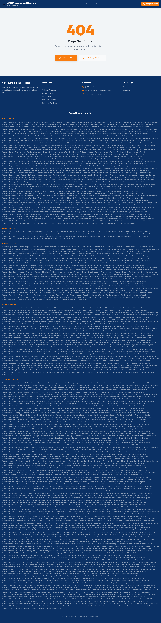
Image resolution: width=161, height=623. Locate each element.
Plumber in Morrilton (60, 351)
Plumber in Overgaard (39, 276)
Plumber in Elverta (39, 442)
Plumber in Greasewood (10, 265)
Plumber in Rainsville (9, 200)
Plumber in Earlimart (71, 438)
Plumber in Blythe (73, 401)
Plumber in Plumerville (100, 358)
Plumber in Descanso (124, 433)
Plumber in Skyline (100, 207)
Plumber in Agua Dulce (55, 383)
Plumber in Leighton (117, 175)
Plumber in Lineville (83, 177)
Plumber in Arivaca (99, 247)
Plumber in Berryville (55, 312)
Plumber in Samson (104, 202)
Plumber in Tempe (50, 293)
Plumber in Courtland (74, 143)
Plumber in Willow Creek (140, 601)
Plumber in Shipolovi (21, 288)
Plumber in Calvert (95, 133)
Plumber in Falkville (94, 152)
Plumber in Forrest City (125, 326)
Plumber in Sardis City (135, 202)
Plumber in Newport (57, 354)
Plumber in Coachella (138, 422)
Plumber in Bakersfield (9, 394)
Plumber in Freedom (9, 452)
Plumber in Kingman (8, 270)
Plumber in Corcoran (71, 426)
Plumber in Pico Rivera (100, 532)
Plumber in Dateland (92, 256)
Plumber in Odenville (56, 191)
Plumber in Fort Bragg (25, 449)
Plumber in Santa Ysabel (116, 564)
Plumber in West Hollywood (90, 599)
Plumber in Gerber (63, 454)
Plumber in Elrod (77, 150)
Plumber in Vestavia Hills (115, 219)
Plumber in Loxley (21, 179)
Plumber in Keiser (104, 340)
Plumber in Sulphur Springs (11, 368)
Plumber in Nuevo (91, 518)
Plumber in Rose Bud (9, 363)
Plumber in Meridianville (123, 182)
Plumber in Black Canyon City (40, 249)
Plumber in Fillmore (37, 447)
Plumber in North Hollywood (27, 518)
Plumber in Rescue (92, 546)
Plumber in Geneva (135, 156)
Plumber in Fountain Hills (115, 260)
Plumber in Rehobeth (81, 200)
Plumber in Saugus (23, 567)
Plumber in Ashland (152, 124)
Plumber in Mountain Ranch (82, 511)
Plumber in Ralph (23, 200)
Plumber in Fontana (82, 447)
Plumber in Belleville (9, 312)
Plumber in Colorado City (85, 253)
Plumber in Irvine (143, 470)
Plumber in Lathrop (85, 486)
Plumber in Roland (144, 361)
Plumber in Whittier (79, 601)
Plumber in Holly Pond (56, 168)
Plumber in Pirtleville (124, 279)
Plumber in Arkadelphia (80, 308)
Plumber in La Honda (145, 479)
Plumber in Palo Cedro (60, 528)
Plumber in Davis (7, 433)
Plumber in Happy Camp (111, 461)
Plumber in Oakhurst (135, 518)
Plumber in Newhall (8, 516)
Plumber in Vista (137, 594)
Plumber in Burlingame (9, 408)
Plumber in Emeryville (54, 442)
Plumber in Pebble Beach (140, 530)
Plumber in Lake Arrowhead (25, 482)
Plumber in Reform (65, 200)
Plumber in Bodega (87, 401)
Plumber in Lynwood (125, 495)
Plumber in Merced (139, 502)
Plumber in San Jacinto (59, 557)
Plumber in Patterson (73, 530)
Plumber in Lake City (9, 342)
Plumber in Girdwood (57, 234)
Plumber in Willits (124, 601)
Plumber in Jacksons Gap (25, 173)
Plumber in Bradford (8, 315)
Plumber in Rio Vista (55, 548)
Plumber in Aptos (133, 387)
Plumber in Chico (22, 419)
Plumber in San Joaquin (77, 557)
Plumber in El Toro (25, 442)
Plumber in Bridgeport (24, 131)
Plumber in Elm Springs (84, 324)
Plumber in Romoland (67, 551)
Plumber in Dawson (118, 145)
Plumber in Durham (39, 438)
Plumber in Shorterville (23, 207)
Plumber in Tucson (98, 295)
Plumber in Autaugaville (80, 127)
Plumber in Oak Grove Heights (126, 354)
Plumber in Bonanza (122, 312)
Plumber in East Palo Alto (109, 438)
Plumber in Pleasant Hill (79, 537)
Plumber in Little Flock (9, 345)
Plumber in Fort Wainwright (39, 234)
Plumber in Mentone (124, 502)
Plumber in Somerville (9, 209)
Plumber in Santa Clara (93, 562)
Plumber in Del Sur (96, 433)
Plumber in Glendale (53, 263)
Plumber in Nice (76, 516)
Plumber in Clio (7, 140)
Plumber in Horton (8, 170)
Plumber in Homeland (24, 468)
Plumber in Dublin (151, 436)
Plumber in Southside (25, 209)
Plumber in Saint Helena (90, 553)
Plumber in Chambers (59, 251)
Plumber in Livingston (130, 177)
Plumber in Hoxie (68, 338)
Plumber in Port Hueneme (44, 539)
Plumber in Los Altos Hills (93, 493)
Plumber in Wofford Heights (132, 603)
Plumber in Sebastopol (105, 567)
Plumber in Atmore (37, 127)
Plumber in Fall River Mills (126, 445)
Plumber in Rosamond (83, 551)
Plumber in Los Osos (43, 495)
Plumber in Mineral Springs (11, 351)
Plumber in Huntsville (54, 170)
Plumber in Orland (124, 523)
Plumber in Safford (104, 283)
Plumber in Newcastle (142, 514)
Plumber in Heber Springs (128, 333)
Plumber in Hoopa (39, 468)
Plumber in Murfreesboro (10, 354)
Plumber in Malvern (130, 179)
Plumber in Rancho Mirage (133, 541)
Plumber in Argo (124, 124)
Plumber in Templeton (123, 583)
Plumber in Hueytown (23, 170)
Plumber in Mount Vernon (143, 186)
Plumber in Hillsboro (8, 168)
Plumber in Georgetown (10, 159)
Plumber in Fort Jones (57, 449)
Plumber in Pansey (59, 193)
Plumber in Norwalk (61, 518)
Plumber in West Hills (72, 599)
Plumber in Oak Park (23, 521)
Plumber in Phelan (85, 532)
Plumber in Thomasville (68, 214)
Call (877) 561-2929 (92, 58)
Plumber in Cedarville (73, 317)
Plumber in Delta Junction (127, 231)
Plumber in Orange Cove (44, 523)
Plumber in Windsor (70, 603)
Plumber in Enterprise (119, 150)
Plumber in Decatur (149, 145)
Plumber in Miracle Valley (23, 274)
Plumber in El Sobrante (9, 442)
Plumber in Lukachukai (9, 272)
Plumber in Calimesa (137, 408)
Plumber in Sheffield (115, 205)
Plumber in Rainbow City (135, 198)
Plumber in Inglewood (85, 470)
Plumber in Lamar (58, 342)
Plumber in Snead (148, 207)
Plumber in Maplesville (146, 179)
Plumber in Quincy (57, 541)
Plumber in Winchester (54, 603)
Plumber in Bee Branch (124, 310)
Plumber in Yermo (111, 606)
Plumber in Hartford (110, 163)
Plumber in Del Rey (62, 433)
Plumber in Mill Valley (74, 505)
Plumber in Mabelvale (99, 345)
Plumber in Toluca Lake (10, 587)
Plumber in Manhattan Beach (60, 498)
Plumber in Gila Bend (23, 263)
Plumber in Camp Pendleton (121, 410)
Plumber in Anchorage (23, 231)
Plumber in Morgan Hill (9, 511)
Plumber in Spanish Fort (43, 209)
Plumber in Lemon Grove (39, 488)
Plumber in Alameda (103, 383)
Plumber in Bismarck (90, 312)
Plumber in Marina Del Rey (125, 498)
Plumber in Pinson (104, 196)
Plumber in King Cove (9, 236)
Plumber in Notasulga (25, 191)
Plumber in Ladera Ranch (109, 477)
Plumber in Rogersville (27, 202)
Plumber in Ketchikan (147, 234)
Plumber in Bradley (23, 315)
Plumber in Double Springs (70, 147)
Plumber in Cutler (70, 431)
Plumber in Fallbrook (109, 445)
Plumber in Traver (121, 587)
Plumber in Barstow (76, 394)
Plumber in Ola (143, 354)
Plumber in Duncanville (103, 147)
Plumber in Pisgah (118, 196)
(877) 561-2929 (150, 4)
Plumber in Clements (92, 422)
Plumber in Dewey (142, 256)
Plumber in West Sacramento (11, 601)
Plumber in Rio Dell (25, 548)
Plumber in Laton (99, 486)
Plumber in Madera (140, 495)
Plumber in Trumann (125, 368)
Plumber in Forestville (9, 449)
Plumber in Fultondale (25, 156)
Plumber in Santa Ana (59, 562)
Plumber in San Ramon (42, 562)
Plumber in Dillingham (145, 231)
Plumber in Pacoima (92, 525)
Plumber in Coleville (54, 424)
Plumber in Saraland (120, 202)
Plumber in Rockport (99, 361)
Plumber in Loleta (84, 491)
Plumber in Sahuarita (119, 283)
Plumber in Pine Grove (147, 532)
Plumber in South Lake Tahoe (109, 573)
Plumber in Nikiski (38, 236)
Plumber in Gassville (37, 328)
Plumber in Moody (149, 184)
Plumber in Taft (147, 580)
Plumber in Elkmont (49, 150)
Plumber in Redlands (125, 544)
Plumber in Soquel (37, 573)
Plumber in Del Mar (48, 433)
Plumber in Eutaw (7, 152)
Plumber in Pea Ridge (9, 358)
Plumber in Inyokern (117, 470)
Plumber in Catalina (26, 251)
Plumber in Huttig (112, 338)
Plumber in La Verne (113, 486)
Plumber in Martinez (8, 500)
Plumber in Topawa (25, 295)
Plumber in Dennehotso (109, 256)
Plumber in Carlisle (23, 317)
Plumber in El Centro (23, 440)
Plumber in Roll (39, 283)
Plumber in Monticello (44, 351)
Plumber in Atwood (37, 392)
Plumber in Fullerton (84, 452)
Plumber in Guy (123, 331)
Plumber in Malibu (22, 498)
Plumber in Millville (89, 505)
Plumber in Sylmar (134, 580)
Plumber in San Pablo (149, 560)
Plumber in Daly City (113, 431)
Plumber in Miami (7, 274)
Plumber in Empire (90, 150)
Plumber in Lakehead (80, 482)
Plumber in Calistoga (9, 410)
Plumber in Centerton (89, 317)
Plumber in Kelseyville (27, 475)
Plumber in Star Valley (60, 290)
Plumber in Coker (80, 140)
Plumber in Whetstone (38, 297)
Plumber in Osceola (23, 356)
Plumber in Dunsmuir (24, 438)
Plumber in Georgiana (27, 159)
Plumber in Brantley (136, 129)
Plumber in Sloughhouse (42, 571)
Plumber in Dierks (99, 322)
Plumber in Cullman (24, 145)
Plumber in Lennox (71, 488)
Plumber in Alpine (38, 124)
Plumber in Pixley (114, 534)
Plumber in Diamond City (70, 322)
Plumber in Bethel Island (27, 399)
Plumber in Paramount (9, 530)
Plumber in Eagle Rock (55, 438)
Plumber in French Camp (40, 452)
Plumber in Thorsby (84, 214)
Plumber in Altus (52, 308)
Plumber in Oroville (151, 523)
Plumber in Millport (41, 184)
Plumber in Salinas (119, 553)
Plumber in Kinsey (131, 173)
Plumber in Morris (8, 186)
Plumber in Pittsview (132, 196)
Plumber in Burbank (140, 406)
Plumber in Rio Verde (9, 283)
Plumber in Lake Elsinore (45, 482)
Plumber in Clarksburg (25, 422)
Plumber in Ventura (60, 594)
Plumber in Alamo (118, 383)
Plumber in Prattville (59, 198)
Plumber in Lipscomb (99, 177)
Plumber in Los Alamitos (42, 493)
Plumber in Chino (35, 419)
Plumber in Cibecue (8, 253)
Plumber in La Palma (23, 486)
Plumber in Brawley (128, 403)
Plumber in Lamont (124, 484)
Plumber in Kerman (91, 475)
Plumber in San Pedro (9, 562)
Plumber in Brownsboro (119, 131)
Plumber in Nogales (137, 274)
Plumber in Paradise (144, 528)
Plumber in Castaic (109, 415)
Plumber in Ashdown (97, 308)
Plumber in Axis (95, 127)
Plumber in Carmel (120, 413)
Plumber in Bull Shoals (83, 315)
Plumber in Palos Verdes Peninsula (105, 528)
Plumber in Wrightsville (133, 372)
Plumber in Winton (115, 603)
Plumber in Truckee (135, 587)
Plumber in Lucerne (90, 495)
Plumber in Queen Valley (92, 281)
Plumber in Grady (137, 159)
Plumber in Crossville (9, 145)
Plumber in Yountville (144, 606)
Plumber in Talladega (124, 212)
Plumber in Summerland (122, 578)
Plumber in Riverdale (100, 548)
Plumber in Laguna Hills (28, 479)
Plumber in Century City (98, 417)
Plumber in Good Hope (91, 159)
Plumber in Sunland (8, 580)
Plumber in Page (54, 276)
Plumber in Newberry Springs (104, 514)
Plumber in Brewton (8, 131)
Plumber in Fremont (24, 452)
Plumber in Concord (144, 140)
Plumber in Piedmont (26, 196)
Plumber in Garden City (102, 156)
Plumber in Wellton (8, 297)
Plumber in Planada (8, 537)
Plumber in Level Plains (10, 177)
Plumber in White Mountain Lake (59, 297)
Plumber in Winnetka (86, 603)
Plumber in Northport (9, 191)
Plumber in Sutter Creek (119, 580)
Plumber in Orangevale (62, 523)
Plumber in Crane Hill (121, 143)
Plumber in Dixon (79, 436)
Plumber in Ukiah (136, 590)
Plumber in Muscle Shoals (56, 189)
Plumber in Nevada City (70, 514)
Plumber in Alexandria (151, 122)
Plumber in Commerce (141, 424)
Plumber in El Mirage (114, 258)
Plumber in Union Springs (143, 216)
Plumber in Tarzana (57, 583)
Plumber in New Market (110, 189)
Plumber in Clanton (108, 138)
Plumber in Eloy (128, 258)
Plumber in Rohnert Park (10, 551)
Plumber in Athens (22, 127)
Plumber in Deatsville (134, 145)
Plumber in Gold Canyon (83, 263)
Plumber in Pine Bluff (55, 358)
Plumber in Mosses (21, 186)
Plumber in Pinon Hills (39, 534)
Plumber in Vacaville (58, 592)
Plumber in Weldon (38, 599)
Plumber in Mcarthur (85, 500)
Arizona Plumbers (48, 96)
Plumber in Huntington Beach (87, 468)
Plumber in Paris (112, 356)
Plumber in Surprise (8, 293)
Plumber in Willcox (111, 297)
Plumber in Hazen (112, 333)
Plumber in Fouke (8, 328)
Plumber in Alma (23, 308)
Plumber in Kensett (118, 340)
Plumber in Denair (110, 433)
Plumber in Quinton (104, 198)
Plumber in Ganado (8, 263)
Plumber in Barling (38, 310)
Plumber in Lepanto (118, 342)
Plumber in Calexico (102, 408)
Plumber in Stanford (84, 576)
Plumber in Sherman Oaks (75, 569)
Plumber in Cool (38, 426)
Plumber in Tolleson (98, 293)
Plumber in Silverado (9, 571)
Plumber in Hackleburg (9, 163)
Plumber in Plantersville (149, 196)
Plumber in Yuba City (22, 608)
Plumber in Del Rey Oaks (79, 433)
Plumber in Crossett (109, 319)
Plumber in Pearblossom (122, 530)
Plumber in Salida (105, 553)
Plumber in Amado (50, 247)
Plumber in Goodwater (108, 159)
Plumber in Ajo (37, 247)
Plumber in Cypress (98, 431)
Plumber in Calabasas (86, 408)
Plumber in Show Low (51, 288)
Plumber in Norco (104, 516)
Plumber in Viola (86, 370)
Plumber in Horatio (147, 335)
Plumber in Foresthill (133, 447)
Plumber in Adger (70, 122)
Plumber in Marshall (138, 347)
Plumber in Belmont (42, 396)
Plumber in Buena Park (124, 406)
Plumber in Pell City (101, 193)
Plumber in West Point (147, 599)
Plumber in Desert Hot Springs (144, 433)
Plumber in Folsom (68, 447)
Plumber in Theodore (51, 214)
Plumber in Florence (8, 154)
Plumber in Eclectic (8, 150)
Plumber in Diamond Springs (29, 436)
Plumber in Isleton (23, 472)
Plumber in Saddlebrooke (87, 283)
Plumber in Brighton (55, 131)
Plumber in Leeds (86, 175)
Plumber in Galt (111, 452)
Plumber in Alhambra (146, 383)
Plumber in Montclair (143, 507)
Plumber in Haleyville (26, 163)
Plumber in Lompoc (129, 491)
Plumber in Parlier (24, 530)
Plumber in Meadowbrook (104, 182)
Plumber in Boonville (23, 403)
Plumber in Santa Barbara (76, 562)
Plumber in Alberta (100, 122)
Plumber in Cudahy (23, 431)
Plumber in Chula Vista (98, 419)
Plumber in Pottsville (134, 358)
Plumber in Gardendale (119, 156)
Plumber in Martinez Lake (90, 272)
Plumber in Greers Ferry (93, 331)
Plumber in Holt (87, 168)
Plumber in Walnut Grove (24, 221)
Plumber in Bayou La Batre (10, 129)
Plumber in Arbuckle (147, 387)
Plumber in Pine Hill (73, 196)
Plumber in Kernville (106, 475)
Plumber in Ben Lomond (112, 396)
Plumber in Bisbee (22, 249)
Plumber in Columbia (112, 140)
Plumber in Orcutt (77, 523)
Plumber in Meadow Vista (28, 502)
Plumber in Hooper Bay (88, 234)
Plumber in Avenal (95, 392)
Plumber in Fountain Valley (106, 449)
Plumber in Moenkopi (41, 274)
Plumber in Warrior (41, 221)
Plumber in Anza (85, 387)
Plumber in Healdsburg (56, 463)
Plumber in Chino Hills (50, 419)
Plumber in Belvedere (58, 396)
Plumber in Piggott (40, 358)
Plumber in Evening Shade (10, 326)
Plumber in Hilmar (96, 465)
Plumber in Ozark (45, 193)
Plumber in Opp (116, 191)
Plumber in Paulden (130, 276)
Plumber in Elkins (69, 324)
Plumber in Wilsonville (40, 223)
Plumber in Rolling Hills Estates (47, 551)
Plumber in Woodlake (27, 606)
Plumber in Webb (69, 221)
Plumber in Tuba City (83, 295)
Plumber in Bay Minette (141, 127)
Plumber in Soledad (94, 571)
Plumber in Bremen (151, 129)
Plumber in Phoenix (69, 279)
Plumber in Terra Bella (140, 583)
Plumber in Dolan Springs (23, 258)
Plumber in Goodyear (138, 263)
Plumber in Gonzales (39, 456)
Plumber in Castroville (142, 415)
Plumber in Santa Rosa (81, 564)
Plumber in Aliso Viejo (9, 385)
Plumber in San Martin (99, 560)
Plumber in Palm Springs (27, 528)
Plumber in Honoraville (119, 168)
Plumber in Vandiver (69, 219)
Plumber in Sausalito (38, 567)
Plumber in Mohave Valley (58, 274)
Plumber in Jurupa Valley (10, 475)
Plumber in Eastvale (126, 438)
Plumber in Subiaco (152, 365)
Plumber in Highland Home (142, 166)
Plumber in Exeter (34, 445)
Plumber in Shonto (36, 288)
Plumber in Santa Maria (29, 564)
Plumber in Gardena (141, 452)
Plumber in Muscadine (37, 189)
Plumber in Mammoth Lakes (39, 498)
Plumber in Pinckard (58, 196)
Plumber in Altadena (38, 385)
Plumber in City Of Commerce (136, 419)
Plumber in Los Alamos (59, 493)
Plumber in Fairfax (48, 445)
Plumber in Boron (37, 403)
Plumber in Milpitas (104, 505)
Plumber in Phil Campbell (135, 193)
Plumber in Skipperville (69, 207)
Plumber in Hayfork (25, 463)
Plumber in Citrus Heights (115, 419)
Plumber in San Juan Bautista (112, 557)
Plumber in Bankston (125, 127)
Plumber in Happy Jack (78, 265)
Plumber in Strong (123, 365)
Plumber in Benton (23, 312)
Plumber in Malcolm (115, 179)
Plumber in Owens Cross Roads (12, 193)
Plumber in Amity (64, 308)
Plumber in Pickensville (10, 196)
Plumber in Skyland (85, 207)
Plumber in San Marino (82, 560)
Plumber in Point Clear (29, 198)
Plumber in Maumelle (23, 349)
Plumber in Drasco (126, 322)
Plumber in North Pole (53, 236)
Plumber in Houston (104, 234)
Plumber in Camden (109, 133)
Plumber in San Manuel (73, 286)
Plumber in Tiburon (118, 585)
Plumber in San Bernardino (29, 555)
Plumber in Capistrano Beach (50, 413)
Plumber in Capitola (68, 413)
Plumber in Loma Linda (99, 491)
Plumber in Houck (23, 267)
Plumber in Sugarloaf (74, 578)
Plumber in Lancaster (140, 484)
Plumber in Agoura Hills (38, 383)
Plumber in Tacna (22, 293)
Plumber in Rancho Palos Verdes (13, 544)
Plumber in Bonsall (8, 403)
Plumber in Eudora (115, 324)
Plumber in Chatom (138, 136)
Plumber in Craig (111, 231)
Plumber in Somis (140, 571)
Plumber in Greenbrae (23, 459)
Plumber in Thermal (8, 585)
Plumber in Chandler (75, 251)
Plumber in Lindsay (129, 488)
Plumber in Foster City (88, 449)
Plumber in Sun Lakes (127, 290)
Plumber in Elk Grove (105, 440)
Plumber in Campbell (89, 410)
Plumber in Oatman (152, 274)
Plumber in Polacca (139, 279)
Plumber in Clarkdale (24, 253)
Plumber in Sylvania (89, 212)
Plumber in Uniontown (9, 219)
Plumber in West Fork (37, 372)
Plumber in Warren (8, 372)
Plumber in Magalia (8, 498)
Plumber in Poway (134, 539)
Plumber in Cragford (105, 143)
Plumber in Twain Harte (82, 590)
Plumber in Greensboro (55, 161)
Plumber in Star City (92, 365)
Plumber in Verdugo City (76, 594)
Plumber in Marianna (74, 347)
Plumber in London (41, 345)
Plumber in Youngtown (67, 299)
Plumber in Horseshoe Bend (11, 338)
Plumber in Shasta (23, 569)
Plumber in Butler (33, 133)
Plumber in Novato (76, 518)
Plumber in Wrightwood (96, 606)
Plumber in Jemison (74, 173)
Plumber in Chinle (128, 251)
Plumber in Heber (109, 265)
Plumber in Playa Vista (42, 537)
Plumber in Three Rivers (102, 585)
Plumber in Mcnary (121, 272)
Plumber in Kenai (132, 234)
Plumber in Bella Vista (141, 310)
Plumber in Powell (44, 198)
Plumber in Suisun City (90, 578)
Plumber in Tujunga (150, 587)
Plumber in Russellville (44, 202)
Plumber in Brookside (85, 131)
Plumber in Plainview (84, 358)
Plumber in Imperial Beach (37, 470)
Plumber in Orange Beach (131, 191)
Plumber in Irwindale (8, 472)
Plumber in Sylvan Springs (106, 212)
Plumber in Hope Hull (150, 168)
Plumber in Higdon (124, 166)
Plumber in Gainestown (71, 156)
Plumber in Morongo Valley (28, 511)
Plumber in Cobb (40, 424)
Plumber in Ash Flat (111, 308)
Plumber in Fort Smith (142, 326)
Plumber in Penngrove (9, 532)
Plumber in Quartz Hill (42, 541)
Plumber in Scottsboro (26, 205)
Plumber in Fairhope (79, 152)
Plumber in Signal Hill (148, 569)
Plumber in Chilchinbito (112, 251)
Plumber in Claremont (9, 422)
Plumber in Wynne (148, 372)
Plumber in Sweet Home (44, 368)
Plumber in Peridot (55, 279)
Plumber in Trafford (8, 216)
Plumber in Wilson (102, 372)
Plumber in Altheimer (38, 308)
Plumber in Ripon (69, 548)
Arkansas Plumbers (49, 100)
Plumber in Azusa (138, 392)
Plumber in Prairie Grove (10, 361)
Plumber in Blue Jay (43, 401)
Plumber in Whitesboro (9, 223)
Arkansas (124, 4)
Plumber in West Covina (55, 599)
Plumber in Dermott (39, 322)
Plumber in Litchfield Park (126, 270)
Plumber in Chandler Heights (93, 251)
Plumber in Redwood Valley (45, 546)
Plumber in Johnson (39, 340)
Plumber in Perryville (25, 358)
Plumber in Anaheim (133, 385)
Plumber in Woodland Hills (61, 606)
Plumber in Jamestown (68, 472)
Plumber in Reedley (62, 546)
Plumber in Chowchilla (67, 419)
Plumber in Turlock (53, 590)
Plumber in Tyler (128, 216)
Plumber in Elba (21, 150)
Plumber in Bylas (104, 249)
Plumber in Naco (107, 274)
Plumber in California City (119, 408)
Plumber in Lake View (44, 175)
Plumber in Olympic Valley (132, 521)
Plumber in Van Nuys (31, 594)
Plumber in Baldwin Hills (27, 394)
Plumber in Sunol (38, 580)
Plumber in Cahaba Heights (64, 133)
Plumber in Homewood (102, 168)
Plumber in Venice (46, 594)
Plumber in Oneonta (87, 191)
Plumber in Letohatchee (147, 175)
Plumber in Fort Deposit (70, 154)
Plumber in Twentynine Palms (102, 590)
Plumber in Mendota (77, 502)
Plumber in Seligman (140, 286)
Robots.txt (126, 90)
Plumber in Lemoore (56, 488)
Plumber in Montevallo (115, 184)
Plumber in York (129, 223)
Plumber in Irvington (131, 170)
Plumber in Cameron (119, 249)
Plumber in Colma (83, 424)
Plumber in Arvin (124, 390)
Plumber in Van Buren (58, 370)
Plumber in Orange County (25, 523)
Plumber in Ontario (149, 521)
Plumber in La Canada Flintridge (62, 477)
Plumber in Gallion (87, 156)
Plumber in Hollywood (72, 168)
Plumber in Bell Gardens (26, 396)
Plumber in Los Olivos (26, 495)
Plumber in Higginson (55, 335)
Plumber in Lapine (73, 175)
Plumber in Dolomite (25, 147)
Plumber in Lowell (70, 345)
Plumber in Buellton (108, 406)
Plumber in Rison (84, 361)
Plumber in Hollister (125, 465)
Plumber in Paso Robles (56, 530)
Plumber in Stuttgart (137, 365)
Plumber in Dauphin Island (101, 145)
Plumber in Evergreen (34, 152)
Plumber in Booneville (150, 312)
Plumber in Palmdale (136, 525)
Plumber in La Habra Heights (127, 479)
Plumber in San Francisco (10, 557)
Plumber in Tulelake (22, 590)
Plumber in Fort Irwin (41, 449)
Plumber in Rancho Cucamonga (111, 541)
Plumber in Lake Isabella (115, 482)
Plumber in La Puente (39, 486)
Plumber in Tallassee (140, 212)
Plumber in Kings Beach (10, 477)
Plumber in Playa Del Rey (25, 537)
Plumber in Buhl (20, 133)
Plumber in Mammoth (26, 272)
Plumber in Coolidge (118, 253)
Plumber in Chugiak (82, 231)
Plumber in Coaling (52, 140)
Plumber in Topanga (26, 587)
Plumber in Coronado (135, 426)
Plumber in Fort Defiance (41, 260)
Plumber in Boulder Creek (74, 403)
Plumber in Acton (7, 383)
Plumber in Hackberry (62, 265)
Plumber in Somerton (118, 288)
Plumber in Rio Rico (139, 281)
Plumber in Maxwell (53, 500)
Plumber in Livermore (24, 491)
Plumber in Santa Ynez (98, 564)
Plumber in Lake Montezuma (62, 270)
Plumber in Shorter (8, 207)
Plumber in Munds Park (92, 274)
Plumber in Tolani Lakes (82, 293)
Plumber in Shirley (145, 363)
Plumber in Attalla (50, 127)
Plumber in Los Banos (128, 493)
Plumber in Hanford (94, 461)
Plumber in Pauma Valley (104, 530)
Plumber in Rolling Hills (27, 551)
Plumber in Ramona (72, 541)
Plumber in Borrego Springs (54, 403)
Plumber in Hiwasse (85, 335)
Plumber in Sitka (126, 236)
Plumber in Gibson (66, 328)
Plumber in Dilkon (8, 258)
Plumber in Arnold (63, 390)
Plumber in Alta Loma (54, 385)
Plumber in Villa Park (109, 594)
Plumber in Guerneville (23, 461)
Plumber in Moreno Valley (144, 509)
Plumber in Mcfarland (135, 500)
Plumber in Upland (26, 592)
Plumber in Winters (101, 603)
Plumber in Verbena (84, 219)
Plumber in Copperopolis (53, 426)
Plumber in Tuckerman (141, 368)
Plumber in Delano (21, 433)
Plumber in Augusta (139, 308)
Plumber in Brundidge (136, 131)
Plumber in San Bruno (47, 555)
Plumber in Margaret (23, 182)
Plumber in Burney (25, 408)
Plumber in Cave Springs (55, 317)
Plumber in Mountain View (116, 351)
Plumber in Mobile (82, 184)
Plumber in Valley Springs (122, 592)
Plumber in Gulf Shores (116, 161)
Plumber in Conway (65, 319)
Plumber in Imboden (126, 338)
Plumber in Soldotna (141, 236)
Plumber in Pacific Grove (54, 525)
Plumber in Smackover (29, 365)
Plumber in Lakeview (44, 342)
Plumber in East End (39, 324)
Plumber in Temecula (89, 583)
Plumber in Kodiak (24, 236)
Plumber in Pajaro (107, 525)
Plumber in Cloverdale (21, 140)
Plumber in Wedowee (83, 221)
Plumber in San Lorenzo (28, 560)
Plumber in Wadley (8, 221)
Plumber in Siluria (39, 207)
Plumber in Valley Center (104, 592)
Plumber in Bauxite (67, 310)
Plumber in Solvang (109, 571)
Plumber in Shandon (8, 569)
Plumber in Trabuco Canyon (74, 587)
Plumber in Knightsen (43, 477)
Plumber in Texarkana (76, 368)
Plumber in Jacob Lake (89, 267)
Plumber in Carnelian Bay (45, 415)
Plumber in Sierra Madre (131, 569)
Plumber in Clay (122, 138)
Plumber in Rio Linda (40, 548)
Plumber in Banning (61, 394)
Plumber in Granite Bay (122, 456)
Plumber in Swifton (60, 368)
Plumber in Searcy (80, 363)
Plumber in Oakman (40, 191)
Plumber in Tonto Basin (9, 295)
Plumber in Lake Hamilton (26, 342)
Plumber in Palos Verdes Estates (81, 528)
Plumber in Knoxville (147, 340)
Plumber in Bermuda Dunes (146, 396)
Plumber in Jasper (60, 173)
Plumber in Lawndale (129, 486)
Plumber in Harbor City (128, 461)
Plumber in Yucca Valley (54, 608)
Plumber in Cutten (84, 431)
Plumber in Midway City (43, 505)
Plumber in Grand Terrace (104, 456)
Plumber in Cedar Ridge (80, 417)
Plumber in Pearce (27, 279)
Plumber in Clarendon (143, 317)
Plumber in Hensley (8, 335)
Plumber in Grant (23, 161)
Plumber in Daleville (55, 145)
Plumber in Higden (39, 335)
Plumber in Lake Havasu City (41, 270)
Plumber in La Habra (109, 479)
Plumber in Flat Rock (124, 152)
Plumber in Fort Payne (105, 154)
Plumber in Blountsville (108, 129)
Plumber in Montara (127, 507)
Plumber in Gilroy (94, 454)
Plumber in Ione (130, 470)
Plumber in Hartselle (125, 163)
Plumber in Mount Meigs (108, 186)
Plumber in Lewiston (86, 488)
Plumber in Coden (67, 140)
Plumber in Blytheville (106, 312)
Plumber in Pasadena (39, 530)
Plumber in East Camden (23, 324)
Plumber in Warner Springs (76, 596)
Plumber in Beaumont (122, 394)
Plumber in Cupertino (55, 431)
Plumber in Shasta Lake (39, 569)
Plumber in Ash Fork (131, 247)
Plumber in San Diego (98, 555)
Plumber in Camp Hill (125, 133)
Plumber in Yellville (8, 374)
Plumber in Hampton (9, 333)
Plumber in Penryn (42, 532)
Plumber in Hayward (40, 463)
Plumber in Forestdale (37, 154)
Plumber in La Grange (142, 477)
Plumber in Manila (43, 347)
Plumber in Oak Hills (120, 518)
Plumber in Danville (70, 145)
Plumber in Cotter (94, 319)
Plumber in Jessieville (23, 340)
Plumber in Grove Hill (88, 161)
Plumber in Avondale (147, 247)
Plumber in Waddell (139, 295)
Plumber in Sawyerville (9, 205)
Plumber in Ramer (37, 200)
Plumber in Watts (139, 596)
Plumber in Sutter (103, 580)
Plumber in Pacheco (23, 525)
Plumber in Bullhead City (89, 249)
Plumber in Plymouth (113, 537)
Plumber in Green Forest (42, 331)
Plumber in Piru (68, 534)
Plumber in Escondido (128, 442)
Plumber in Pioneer (54, 534)
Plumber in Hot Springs (30, 338)
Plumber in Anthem (64, 247)
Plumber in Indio (70, 470)
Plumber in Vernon (99, 219)
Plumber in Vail (126, 295)
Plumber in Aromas (77, 390)
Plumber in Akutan (8, 231)
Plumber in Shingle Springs (95, 569)
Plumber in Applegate (100, 387)
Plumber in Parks (100, 276)
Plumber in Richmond (152, 546)
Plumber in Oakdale (105, 518)
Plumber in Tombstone (114, 293)
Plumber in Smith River (60, 571)
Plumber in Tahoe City (9, 583)
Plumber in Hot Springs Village (50, 338)
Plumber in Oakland (150, 518)
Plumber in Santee (132, 564)
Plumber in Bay (81, 310)
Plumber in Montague (112, 507)
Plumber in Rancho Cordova (89, 541)
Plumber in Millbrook (26, 184)
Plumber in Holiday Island (102, 335)
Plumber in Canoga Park (141, 410)
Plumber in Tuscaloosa (80, 216)
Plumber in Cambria (39, 410)
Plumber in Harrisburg (38, 333)
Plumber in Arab (96, 124)
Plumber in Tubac (68, 295)
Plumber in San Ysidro (148, 564)
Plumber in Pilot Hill (132, 532)
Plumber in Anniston (82, 124)
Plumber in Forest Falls (117, 447)
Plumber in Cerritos (127, 417)
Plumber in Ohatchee (72, 191)
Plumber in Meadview (136, 272)
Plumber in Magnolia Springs (97, 179)
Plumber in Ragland (118, 198)
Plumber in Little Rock (26, 345)
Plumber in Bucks (7, 133)
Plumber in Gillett (79, 328)
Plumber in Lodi (71, 491)
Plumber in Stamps (77, 365)
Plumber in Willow (51, 238)
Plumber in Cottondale (40, 143)
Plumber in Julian (150, 472)
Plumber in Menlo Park (108, 502)
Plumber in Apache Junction (81, 247)
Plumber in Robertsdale (10, 202)
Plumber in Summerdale (40, 212)
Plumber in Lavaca (88, 342)
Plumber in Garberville (125, 452)
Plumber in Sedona (125, 286)
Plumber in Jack (145, 170)
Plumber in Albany (132, 383)
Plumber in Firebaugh (52, 447)
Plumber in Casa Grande (10, 251)
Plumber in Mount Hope (90, 186)
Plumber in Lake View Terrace (59, 484)
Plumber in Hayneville (23, 166)
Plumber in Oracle (8, 276)
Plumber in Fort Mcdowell (78, 260)
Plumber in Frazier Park (139, 449)
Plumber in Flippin (79, 326)
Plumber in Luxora (84, 345)
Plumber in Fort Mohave (97, 260)
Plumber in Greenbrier (24, 331)
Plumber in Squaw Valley (67, 576)
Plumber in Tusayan (112, 295)
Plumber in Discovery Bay (63, 436)
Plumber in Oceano (70, 521)
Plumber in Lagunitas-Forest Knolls (88, 479)
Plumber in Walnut (22, 596)
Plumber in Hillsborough (81, 465)
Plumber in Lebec (8, 488)
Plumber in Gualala (8, 461)
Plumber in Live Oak (8, 491)
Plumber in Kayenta (137, 267)
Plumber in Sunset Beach (54, 580)
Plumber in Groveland (104, 459)
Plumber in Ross (130, 551)
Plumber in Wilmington (24, 603)
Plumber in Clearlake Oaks (74, 422)
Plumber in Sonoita (133, 288)
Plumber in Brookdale (41, 406)
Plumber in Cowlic (77, 256)
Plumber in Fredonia (132, 260)
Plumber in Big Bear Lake (81, 399)
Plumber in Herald (102, 463)
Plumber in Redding (109, 544)
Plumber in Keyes (121, 475)
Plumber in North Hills (9, 518)
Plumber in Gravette (8, 331)
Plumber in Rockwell (114, 361)
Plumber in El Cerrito (39, 440)
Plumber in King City (135, 475)
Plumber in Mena (131, 349)
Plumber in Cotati (44, 429)
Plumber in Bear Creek (28, 129)
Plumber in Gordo (124, 159)
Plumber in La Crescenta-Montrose (87, 477)
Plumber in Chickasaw (40, 138)
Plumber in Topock (40, 295)
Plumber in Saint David (135, 283)
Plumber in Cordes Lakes (135, 253)
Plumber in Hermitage (24, 335)
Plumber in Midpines (26, 505)
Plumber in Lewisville (134, 342)
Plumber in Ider (84, 170)
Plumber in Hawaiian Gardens (148, 461)
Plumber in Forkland (53, 154)
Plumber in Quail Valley (25, 541)
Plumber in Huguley (38, 170)
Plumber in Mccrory (71, 349)
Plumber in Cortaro (45, 256)
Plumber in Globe (67, 263)
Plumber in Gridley (88, 459)
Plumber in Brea (142, 403)
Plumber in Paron (138, 356)
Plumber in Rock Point (25, 283)
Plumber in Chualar (82, 419)
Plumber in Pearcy (152, 356)
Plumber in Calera (81, 133)
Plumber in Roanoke (143, 200)
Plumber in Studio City (58, 578)
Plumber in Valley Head (39, 219)
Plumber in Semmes (100, 205)
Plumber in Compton (9, 426)
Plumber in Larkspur (70, 486)
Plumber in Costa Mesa (28, 429)
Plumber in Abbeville (9, 122)
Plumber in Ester (7, 234)
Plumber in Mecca (45, 502)
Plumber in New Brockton (74, 189)
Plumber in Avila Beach (123, 392)
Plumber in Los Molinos (10, 495)
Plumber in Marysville (24, 500)
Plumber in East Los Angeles (89, 438)
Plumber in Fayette (109, 152)
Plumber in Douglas (87, 147)
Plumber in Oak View (38, 521)
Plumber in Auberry (52, 392)
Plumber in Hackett (136, 331)
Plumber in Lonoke (56, 345)
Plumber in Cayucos (47, 417)
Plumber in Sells (7, 288)
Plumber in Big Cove (74, 129)
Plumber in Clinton (24, 319)
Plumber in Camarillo (24, 410)
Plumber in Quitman (41, 361)
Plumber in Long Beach (9, 493)
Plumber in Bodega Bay (104, 401)
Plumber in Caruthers (94, 415)
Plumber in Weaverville (9, 599)
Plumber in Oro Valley (23, 276)
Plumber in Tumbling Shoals (11, 370)
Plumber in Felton (8, 447)
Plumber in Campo (104, 410)
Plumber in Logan (8, 179)
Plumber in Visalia (124, 594)
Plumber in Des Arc (54, 322)
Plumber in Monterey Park (60, 509)
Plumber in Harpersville (94, 163)
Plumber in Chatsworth (143, 417)
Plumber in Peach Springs (10, 279)
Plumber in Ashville (8, 127)
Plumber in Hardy (23, 333)
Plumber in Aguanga (71, 383)
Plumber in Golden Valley (121, 263)
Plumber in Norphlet (87, 354)
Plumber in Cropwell (150, 143)
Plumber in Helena (145, 333)
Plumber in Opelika (102, 191)
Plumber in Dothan (53, 147)
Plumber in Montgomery (132, 184)
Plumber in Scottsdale (109, 286)
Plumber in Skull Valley (85, 288)
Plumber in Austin (7, 310)
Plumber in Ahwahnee (87, 383)
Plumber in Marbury (8, 182)
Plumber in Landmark (73, 342)
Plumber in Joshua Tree (134, 472)
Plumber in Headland (58, 166)
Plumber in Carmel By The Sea (138, 413)
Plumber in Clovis (123, 422)
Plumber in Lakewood (78, 484)
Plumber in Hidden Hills (25, 465)
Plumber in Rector (56, 361)
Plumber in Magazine (130, 345)
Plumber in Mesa (151, 272)
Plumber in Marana (58, 272)
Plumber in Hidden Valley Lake (45, 465)
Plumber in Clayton (135, 138)
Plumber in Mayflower (39, 349)
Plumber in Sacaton (70, 283)
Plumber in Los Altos (76, 493)
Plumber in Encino (99, 442)
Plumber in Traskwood (109, 368)
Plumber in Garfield (21, 328)
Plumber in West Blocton (117, 221)
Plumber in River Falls (111, 200)
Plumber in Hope (133, 335)
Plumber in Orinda (110, 523)
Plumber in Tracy (91, 587)
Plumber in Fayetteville (63, 326)
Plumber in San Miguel (132, 560)
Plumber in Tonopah (146, 293)
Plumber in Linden (69, 177)
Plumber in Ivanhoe (37, 472)
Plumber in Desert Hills (126, 256)
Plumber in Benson (8, 249)
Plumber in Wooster (116, 372)
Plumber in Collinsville (95, 140)
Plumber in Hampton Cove (59, 163)
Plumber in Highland (70, 335)
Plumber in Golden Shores (102, 263)
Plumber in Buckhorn (93, 406)
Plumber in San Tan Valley (91, 286)
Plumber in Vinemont (147, 219)
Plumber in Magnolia (79, 179)
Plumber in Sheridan (113, 363)
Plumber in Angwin (42, 387)
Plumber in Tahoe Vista (26, 583)
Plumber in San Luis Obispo (47, 560)
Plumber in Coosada (9, 143)
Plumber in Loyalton (76, 495)
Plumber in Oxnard (8, 525)
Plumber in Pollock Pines (130, 537)
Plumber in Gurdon (109, 331)
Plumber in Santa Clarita (111, 562)
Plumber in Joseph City (121, 267)
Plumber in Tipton (133, 585)
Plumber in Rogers (129, 361)
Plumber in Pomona (147, 537)
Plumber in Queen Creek (74, 281)
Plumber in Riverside (128, 200)
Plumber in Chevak (67, 231)
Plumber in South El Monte (71, 573)
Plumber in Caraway (8, 317)
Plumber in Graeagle (69, 456)
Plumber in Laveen (96, 270)
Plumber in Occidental (54, 521)
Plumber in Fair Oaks (93, 445)
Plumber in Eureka (20, 445)
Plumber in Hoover (135, 168)
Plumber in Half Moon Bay (77, 461)
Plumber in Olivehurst (114, 521)
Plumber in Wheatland (47, 601)
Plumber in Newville (140, 189)
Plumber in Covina (108, 429)
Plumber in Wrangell (66, 238)
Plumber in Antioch (72, 387)
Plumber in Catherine (42, 136)
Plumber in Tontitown (92, 368)
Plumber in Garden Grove (10, 454)
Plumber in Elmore (63, 150)
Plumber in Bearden (94, 310)
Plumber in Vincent (131, 219)
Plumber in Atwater (23, 392)
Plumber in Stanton (99, 576)
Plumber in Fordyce (93, 326)
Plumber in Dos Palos (108, 436)
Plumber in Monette (28, 351)
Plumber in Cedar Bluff (58, 136)
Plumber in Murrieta (152, 511)
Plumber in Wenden (22, 297)
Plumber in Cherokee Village (124, 317)
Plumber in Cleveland (150, 138)
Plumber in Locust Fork (147, 177)
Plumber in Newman (23, 516)
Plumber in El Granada (89, 440)
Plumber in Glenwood (94, 328)
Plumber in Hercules (117, 463)
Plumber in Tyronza (42, 370)
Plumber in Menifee (92, 502)
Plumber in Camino (73, 410)
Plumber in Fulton (99, 452)
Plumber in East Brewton (137, 147)
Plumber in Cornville (8, 256)
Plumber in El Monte (120, 440)
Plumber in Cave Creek (42, 251)
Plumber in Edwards (141, 438)
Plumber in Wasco (92, 596)
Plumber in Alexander (9, 308)
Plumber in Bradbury (113, 403)
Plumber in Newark (42, 354)
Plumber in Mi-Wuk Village (29, 507)
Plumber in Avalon (81, 392)
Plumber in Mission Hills (137, 505)
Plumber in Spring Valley (28, 290)
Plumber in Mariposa (143, 498)
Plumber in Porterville (27, 539)
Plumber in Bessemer (58, 129)
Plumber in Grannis (152, 328)
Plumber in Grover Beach (121, 459)
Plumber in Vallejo (88, 592)
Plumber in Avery (108, 392)
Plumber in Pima (83, 279)
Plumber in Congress (103, 253)
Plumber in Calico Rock (114, 315)
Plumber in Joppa (89, 173)
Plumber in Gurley (149, 161)
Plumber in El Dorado (55, 324)
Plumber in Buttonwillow (41, 408)
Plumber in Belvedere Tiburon (77, 396)
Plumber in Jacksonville (44, 173)
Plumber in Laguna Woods (66, 479)
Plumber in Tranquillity (106, 587)
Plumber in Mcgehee (87, 349)
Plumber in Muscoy (8, 514)
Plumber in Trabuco (56, 587)
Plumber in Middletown (9, 505)
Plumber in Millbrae (59, 505)
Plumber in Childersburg (58, 138)
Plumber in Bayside (106, 394)
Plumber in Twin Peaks (121, 590)
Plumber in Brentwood (9, 406)
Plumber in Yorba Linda (127, 606)
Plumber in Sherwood (129, 363)
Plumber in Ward (145, 370)
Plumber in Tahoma (42, 583)
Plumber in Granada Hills (86, 456)
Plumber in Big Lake (53, 231)
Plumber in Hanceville (77, 163)
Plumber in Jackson (8, 173)
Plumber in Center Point (76, 136)
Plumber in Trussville (63, 216)
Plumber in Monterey (42, 509)
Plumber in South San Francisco (12, 576)
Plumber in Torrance (41, 587)
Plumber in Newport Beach (41, 516)
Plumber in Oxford (31, 193)
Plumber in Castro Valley (125, 415)
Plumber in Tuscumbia (96, 216)
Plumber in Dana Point (129, 431)
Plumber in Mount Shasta (120, 511)
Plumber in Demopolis (9, 147)
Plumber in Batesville (52, 310)
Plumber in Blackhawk (9, 401)
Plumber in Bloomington (26, 401)
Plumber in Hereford (123, 265)
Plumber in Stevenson (104, 209)
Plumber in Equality (134, 150)
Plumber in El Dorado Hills (56, 440)
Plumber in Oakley (8, 521)
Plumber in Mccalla (87, 182)
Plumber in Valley (24, 219)
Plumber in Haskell (98, 333)
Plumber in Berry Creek (9, 399)
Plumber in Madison (63, 179)
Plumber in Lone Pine (145, 491)
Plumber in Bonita (148, 401)
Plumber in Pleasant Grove (11, 198)
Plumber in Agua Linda (9, 247)
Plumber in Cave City (38, 317)
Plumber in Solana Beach (77, 571)
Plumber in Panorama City (127, 528)
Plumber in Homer (72, 234)
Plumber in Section (55, 205)
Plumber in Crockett (8, 431)
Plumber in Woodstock (99, 223)
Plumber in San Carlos (26, 286)
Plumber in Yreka (7, 608)
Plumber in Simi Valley (25, 571)
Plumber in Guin (102, 161)
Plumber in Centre (92, 136)
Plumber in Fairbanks (22, 234)
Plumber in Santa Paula (65, 564)
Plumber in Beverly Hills (45, 399)
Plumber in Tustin (67, 590)
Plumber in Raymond (78, 544)
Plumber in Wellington (100, 221)
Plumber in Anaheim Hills (150, 385)
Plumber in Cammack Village (148, 315)
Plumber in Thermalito (24, 585)
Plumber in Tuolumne (38, 590)
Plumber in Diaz (86, 322)
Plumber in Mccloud (119, 500)
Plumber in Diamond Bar (10, 436)
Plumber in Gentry (52, 328)
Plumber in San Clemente (80, 555)
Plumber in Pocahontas (117, 358)
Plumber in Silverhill (53, 207)
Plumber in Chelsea (8, 138)
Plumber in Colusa (126, 424)
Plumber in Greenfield (39, 459)
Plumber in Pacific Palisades (74, 525)
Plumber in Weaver (55, 221)
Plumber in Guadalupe (45, 265)
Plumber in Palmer (69, 236)
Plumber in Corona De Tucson (27, 256)
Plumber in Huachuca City (39, 267)
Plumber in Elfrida (99, 258)
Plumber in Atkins (126, 308)
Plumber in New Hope (92, 189)
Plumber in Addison (56, 122)
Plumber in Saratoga (8, 567)
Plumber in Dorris (93, 436)
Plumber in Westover (135, 221)
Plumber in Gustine (39, 461)
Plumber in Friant (70, 452)
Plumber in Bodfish (119, 401)
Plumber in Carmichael (27, 415)
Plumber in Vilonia (73, 370)
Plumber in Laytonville (145, 486)
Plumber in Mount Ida (133, 351)
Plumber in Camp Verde (136, 249)
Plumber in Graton (8, 459)
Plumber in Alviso (97, 385)
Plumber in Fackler (49, 152)
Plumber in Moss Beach (63, 511)
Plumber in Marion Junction (55, 182)
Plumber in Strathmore (24, 578)
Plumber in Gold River (9, 456)
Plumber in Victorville (93, 594)
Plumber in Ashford (137, 124)
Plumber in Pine (96, 279)
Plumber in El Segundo (136, 440)
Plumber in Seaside (88, 567)
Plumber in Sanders (42, 286)
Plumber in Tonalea (130, 293)
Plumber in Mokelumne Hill (79, 507)
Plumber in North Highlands (137, 516)
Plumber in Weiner (22, 372)
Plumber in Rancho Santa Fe (35, 544)
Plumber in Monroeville (98, 184)
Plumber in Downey (123, 436)
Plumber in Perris (55, 532)
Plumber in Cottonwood (58, 143)
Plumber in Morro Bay (46, 511)
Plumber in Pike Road (42, 196)
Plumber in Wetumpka (150, 221)
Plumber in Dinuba (47, 436)
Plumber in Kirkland (23, 270)
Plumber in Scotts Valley (55, 567)
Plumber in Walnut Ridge (130, 370)
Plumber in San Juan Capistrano (134, 557)
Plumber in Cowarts (89, 143)
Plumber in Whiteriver (79, 297)
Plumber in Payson (145, 276)
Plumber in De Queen (23, 322)
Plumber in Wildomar (95, 601)
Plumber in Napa (22, 514)
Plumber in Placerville (145, 534)
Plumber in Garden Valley (29, 454)
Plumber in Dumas (140, 322)
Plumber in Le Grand (22, 488)
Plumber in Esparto (144, 442)
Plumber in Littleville (114, 177)
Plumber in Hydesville (139, 468)
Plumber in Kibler (132, 340)
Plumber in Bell (136, 394)
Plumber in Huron (124, 468)
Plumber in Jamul (84, 472)
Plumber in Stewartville (121, 209)
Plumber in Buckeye (72, 249)
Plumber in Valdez (23, 238)
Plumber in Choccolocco (76, 138)
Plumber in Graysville (38, 161)
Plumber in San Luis (57, 286)
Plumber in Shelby (130, 205)
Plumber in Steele (75, 209)
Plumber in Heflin (72, 166)
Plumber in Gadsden (54, 156)
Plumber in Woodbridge (10, 606)
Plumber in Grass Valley (140, 456)
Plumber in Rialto (121, 546)
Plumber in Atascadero (139, 390)
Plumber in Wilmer (25, 223)
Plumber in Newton (125, 189)
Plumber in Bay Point (91, 394)
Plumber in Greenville (71, 161)
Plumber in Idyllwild (8, 470)
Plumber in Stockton (138, 209)
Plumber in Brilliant (70, 131)
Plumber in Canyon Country (11, 413)
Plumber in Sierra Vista (68, 288)
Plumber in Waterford (107, 596)
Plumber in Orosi (137, 523)
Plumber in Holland (119, 335)
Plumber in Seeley (120, 567)
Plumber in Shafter (148, 567)
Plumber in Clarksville (9, 319)
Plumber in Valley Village (141, 592)
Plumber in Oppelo (8, 356)
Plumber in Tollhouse (148, 585)
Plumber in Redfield (70, 361)
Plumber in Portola (87, 539)
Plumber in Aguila (24, 247)
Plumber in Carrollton (9, 136)
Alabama (97, 4)
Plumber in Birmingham (90, 129)
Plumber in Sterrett (89, 209)
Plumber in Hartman (83, 333)
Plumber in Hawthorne (9, 463)
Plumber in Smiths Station (132, 207)
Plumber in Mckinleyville (10, 502)
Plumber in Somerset (125, 571)
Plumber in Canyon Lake (30, 413)
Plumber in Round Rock (54, 283)
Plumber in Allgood (23, 124)
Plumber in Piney (69, 358)
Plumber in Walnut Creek (38, 596)
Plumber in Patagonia (115, 276)
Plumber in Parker (87, 276)
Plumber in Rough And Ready (11, 553)
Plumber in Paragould (97, 356)
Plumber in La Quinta (55, 486)
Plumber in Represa (77, 546)
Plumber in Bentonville (39, 312)
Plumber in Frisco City (9, 156)
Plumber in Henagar (110, 166)
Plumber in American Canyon (115, 385)
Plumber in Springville (59, 209)
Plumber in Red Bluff (94, 544)
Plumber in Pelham (87, 193)
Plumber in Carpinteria (63, 415)
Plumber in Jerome (105, 267)
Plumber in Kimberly (116, 173)
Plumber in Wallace (8, 596)
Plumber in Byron (56, 408)
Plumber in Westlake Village (110, 599)
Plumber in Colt (52, 319)
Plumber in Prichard (89, 198)
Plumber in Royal (23, 363)
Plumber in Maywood (69, 500)
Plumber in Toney (111, 214)
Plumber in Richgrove (136, 546)
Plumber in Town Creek (127, 214)
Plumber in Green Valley (28, 265)
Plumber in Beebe (109, 310)
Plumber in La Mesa (94, 484)
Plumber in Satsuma (151, 202)
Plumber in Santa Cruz (128, 562)
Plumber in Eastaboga (120, 147)
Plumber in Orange (8, 523)
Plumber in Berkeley (128, 396)
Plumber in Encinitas (84, 442)
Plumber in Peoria (41, 279)
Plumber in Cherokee (24, 138)
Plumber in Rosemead (99, 551)
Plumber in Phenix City (117, 193)
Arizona (115, 4)
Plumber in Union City (151, 590)
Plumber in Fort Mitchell (88, 154)
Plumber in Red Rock (110, 281)
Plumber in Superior (142, 290)
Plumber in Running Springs (53, 553)
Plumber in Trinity (36, 216)
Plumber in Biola (124, 399)
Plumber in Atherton (8, 392)
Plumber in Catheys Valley (29, 417)
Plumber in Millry (55, 184)
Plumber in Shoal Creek (146, 205)
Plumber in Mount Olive (125, 186)
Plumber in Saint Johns (9, 286)
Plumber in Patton (88, 530)
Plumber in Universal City (10, 592)
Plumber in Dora (39, 147)
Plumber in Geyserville (78, 454)
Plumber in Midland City (10, 184)
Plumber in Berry (43, 129)
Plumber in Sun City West (109, 290)
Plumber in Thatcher (65, 293)
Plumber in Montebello (9, 509)
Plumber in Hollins (41, 168)
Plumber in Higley (138, 265)
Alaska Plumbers (48, 93)
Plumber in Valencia (73, 592)
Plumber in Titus (98, 214)
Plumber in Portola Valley (103, 539)
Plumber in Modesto (46, 507)
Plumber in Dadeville (40, 145)
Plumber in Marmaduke (122, 347)
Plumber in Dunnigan (9, 438)
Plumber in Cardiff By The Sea (86, 413)
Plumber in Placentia (129, 534)
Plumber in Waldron (113, 370)
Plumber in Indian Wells (55, 470)
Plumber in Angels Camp (26, 387)
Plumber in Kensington (44, 475)
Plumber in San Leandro (10, 560)
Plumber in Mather (39, 500)
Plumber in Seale (41, 205)
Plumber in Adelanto (22, 383)
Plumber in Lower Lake (59, 495)
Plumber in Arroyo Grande (94, 390)
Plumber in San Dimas (115, 555)
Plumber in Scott (67, 363)
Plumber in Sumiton (23, 212)
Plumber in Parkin (125, 356)
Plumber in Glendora (124, 454)
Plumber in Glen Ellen (139, 454)
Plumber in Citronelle (93, 138)
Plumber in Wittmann (24, 299)
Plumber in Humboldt (72, 267)
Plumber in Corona (100, 426)
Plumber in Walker (150, 594)
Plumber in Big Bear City (63, 399)
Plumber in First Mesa (142, 258)
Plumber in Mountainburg (77, 351)
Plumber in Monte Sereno (95, 509)
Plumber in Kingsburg (27, 477)
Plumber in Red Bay (51, 200)
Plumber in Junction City (88, 340)
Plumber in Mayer (107, 272)
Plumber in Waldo (99, 370)
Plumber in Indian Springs (99, 170)
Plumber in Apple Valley (117, 387)
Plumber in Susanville (88, 580)
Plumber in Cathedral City (10, 417)
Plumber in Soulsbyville (53, 573)
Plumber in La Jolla (8, 482)
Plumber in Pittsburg (100, 534)
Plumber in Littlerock (145, 488)
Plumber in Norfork (72, 354)
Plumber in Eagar (86, 258)
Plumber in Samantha (89, 202)
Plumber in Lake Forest (63, 482)
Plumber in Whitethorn (63, 601)
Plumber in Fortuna (73, 449)
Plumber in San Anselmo (10, 555)
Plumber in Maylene (72, 182)
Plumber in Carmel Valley (10, 415)
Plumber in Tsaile (54, 295)
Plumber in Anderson (9, 387)
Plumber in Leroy (131, 175)
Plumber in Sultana (106, 578)
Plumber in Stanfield (44, 290)
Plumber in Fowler (123, 449)
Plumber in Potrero (120, 539)
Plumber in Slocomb (114, 207)
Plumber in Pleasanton (96, 537)
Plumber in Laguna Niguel (46, 479)
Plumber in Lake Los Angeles (135, 482)
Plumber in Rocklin (131, 548)
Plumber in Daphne (84, 145)
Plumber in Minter (68, 184)
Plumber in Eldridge (73, 440)
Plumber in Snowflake (102, 288)
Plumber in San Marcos (65, 560)
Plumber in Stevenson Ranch (117, 576)
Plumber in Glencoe (75, 159)
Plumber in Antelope (57, 387)
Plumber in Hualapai (57, 267)
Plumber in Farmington (46, 326)
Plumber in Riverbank (84, 548)
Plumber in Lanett (59, 175)
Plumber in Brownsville (76, 406)
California (135, 4)
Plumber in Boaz (122, 129)
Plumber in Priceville (74, 198)
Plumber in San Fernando (132, 555)
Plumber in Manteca (78, 498)
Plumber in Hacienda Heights (57, 461)
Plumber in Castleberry (25, 136)
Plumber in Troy (49, 216)
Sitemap (126, 87)
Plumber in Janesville (99, 472)
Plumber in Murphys (137, 511)
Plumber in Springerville (10, 290)
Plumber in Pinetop (109, 279)
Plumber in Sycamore (57, 212)
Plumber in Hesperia (9, 465)
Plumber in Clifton (54, 253)
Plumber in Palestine (66, 356)
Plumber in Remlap (96, 200)
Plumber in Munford (22, 189)
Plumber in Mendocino (60, 502)
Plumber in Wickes (88, 372)
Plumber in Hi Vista (110, 465)
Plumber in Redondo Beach (143, 544)
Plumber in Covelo (94, 429)
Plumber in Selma (69, 205)
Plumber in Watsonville (124, 596)
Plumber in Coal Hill (38, 319)
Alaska (106, 4)
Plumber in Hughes (82, 338)
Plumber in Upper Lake (42, 592)
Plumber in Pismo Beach (83, 534)
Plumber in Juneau (119, 234)
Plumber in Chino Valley (144, 251)
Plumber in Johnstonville (116, 472)
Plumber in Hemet (88, 463)
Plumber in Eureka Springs (132, 324)
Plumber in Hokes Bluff (25, 168)
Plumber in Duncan (72, 258)
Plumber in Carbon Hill (141, 133)
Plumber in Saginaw (60, 202)
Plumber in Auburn (64, 127)
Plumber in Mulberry (149, 351)
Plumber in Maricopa (73, 272)
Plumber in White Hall (73, 372)
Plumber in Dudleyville (56, 258)
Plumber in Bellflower (9, 396)
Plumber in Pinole (24, 534)
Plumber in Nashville (27, 354)
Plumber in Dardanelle (139, 319)
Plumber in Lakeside (81, 270)
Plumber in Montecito (26, 509)
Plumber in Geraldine (43, 159)
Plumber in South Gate (89, 573)
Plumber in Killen (102, 173)
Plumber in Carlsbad (105, 413)
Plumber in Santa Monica (47, 564)
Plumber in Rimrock (125, 281)
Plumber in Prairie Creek (151, 358)
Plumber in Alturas (84, 385)
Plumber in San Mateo (115, 560)
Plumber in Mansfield (58, 347)
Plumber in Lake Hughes (97, 482)
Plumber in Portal (7, 281)
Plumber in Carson (79, 415)
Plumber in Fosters (137, 154)
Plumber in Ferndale (22, 447)
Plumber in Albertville (115, 122)
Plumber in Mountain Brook (71, 186)
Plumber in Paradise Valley (70, 276)
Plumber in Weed (25, 599)
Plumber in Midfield (139, 182)
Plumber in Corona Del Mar (117, 426)
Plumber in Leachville (103, 342)
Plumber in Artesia (111, 390)
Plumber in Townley (143, 214)
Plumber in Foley (22, 154)
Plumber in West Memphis (55, 372)
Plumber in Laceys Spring (10, 175)
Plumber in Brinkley (38, 315)
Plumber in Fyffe (40, 156)
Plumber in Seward (113, 236)
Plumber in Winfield (70, 223)
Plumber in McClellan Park (102, 500)
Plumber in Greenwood (76, 331)
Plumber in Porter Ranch (10, 539)
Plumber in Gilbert (38, 263)
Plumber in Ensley (104, 150)
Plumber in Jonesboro (55, 340)
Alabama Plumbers (49, 90)
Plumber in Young (52, 299)
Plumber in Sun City (92, 290)
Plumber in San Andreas (135, 553)
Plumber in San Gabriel (28, 557)
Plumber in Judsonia (71, 340)
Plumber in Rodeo (145, 548)
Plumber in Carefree (152, 249)
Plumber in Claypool (39, 253)
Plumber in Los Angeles (112, 493)
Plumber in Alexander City (133, 122)
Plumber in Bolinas (134, 401)
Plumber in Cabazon (71, 408)
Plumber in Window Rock (143, 297)
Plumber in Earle (7, 324)
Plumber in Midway (145, 349)
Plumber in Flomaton (139, 152)
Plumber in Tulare (8, 590)
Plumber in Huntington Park (108, 468)
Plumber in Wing (83, 223)
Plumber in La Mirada (109, 484)
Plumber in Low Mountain (145, 270)
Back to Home (66, 58)
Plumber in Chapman (123, 136)
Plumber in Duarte (138, 436)
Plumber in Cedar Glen (62, 417)
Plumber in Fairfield (64, 152)
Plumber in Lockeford (57, 491)
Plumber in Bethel (38, 231)
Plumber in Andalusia (67, 124)
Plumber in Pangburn (82, 356)
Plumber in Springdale (62, 365)
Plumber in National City (37, 514)
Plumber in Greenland (59, 331)
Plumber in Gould (138, 328)
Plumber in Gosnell (124, 328)
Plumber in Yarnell (39, 299)
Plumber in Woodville (115, 223)
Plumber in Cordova (24, 143)
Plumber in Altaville (69, 385)
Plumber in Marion (38, 182)
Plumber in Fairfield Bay (29, 326)
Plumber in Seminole (84, 205)
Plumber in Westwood (30, 601)
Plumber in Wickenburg (95, 297)
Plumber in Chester (8, 419)
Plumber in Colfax (69, 424)
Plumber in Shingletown (113, 569)
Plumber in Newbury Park (124, 514)
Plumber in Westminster (130, 599)
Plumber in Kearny (152, 267)
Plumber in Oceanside (86, 521)
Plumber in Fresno (57, 452)
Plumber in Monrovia (96, 507)
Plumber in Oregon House (93, 523)
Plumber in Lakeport (8, 484)
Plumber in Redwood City (25, 546)
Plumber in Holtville (8, 468)
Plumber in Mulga (7, 189)
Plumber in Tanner (8, 214)
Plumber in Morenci (75, 274)
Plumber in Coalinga (8, 424)
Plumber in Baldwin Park (45, 394)
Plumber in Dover (112, 322)
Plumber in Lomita (115, 491)
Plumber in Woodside (79, 606)
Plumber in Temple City (106, 583)
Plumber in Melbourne (116, 349)
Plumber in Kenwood (77, 475)
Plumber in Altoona (51, 124)
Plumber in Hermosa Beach (134, 463)
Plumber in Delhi (34, 433)
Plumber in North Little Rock (105, 354)
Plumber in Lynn (49, 179)
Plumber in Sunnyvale (24, 580)
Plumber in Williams (126, 297)
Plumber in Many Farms (43, 272)
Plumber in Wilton (56, 223)
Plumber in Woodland (43, 606)
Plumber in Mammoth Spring (26, 347)
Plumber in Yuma (82, 299)
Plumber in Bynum (47, 133)
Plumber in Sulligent (8, 212)
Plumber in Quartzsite (57, 281)
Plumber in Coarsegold (25, 424)
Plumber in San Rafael (25, 562)
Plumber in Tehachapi (73, 583)
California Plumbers (49, 103)
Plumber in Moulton (36, 186)
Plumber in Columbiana (128, 140)
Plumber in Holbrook (9, 267)
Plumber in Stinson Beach (137, 576)
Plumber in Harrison (53, 333)
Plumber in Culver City (39, 431)
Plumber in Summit (28, 368)
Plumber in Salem (74, 202)
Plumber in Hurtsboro (70, 170)
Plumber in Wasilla (37, 238)
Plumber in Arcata (22, 390)
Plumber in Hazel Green (41, 166)
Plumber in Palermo (120, 525)
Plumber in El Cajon (8, 440)
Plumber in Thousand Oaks (62, 585)
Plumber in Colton (96, 424)
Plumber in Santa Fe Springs (147, 562)
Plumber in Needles (54, 514)
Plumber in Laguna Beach (10, 479)
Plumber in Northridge (46, 518)
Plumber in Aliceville (8, 124)
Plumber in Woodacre (151, 603)
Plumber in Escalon (112, 442)
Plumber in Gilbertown (59, 159)
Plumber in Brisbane (25, 406)
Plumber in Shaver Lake (57, 569)
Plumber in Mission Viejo (10, 507)
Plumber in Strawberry (77, 290)
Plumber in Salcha (83, 236)
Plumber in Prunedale (9, 541)
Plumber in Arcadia (8, 390)
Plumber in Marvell (8, 349)
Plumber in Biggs (97, 399)
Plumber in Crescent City (124, 429)
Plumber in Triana (22, 216)
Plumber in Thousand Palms (82, 585)
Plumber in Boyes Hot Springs (95, 403)
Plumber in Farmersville (144, 445)
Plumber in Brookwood (102, 131)
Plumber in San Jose (93, 557)
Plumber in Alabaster (85, 122)
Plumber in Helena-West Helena (90, 166)
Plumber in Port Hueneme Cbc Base (67, 539)
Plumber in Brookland (53, 315)
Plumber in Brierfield (40, 131)
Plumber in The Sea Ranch (42, 585)
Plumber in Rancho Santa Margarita (58, 544)
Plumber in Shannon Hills (96, 363)
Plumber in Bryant (151, 131)
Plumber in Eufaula (149, 150)
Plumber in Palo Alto (44, 528)
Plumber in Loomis (25, 493)
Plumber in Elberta (35, 150)
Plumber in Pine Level (88, 196)
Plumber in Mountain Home (96, 351)
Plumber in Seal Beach (72, 567)
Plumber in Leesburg (101, 175)
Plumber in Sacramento (72, 553)
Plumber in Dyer (153, 322)
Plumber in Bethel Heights (73, 312)
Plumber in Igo (21, 470)
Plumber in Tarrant (22, 214)
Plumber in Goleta (24, 456)
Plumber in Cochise (68, 253)
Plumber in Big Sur (111, 399)
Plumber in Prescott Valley (39, 281)
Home (88, 4)
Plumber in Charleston (105, 317)
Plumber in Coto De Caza (59, 429)
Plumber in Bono (136, 312)
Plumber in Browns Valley (58, 406)
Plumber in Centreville (107, 136)
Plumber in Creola (135, 143)
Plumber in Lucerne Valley (108, 495)
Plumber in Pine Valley (9, 534)
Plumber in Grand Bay (9, 161)
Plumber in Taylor (36, 214)
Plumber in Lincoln (55, 177)
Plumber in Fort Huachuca (59, 260)
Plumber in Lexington (26, 177)
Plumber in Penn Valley (26, 532)
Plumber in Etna (7, 445)
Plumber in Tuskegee (113, 216)
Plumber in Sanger (44, 557)
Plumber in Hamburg (151, 331)
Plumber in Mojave (61, 507)
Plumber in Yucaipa (37, 608)
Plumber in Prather (148, 539)
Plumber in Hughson (69, 468)
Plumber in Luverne (35, 179)
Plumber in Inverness (101, 470)
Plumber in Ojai (100, 521)
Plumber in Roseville (116, 551)
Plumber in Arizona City (115, 247)
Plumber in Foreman (109, 326)
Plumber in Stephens (108, 365)
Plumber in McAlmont (56, 349)
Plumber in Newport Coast (60, 516)
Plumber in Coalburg (37, 140)
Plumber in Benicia (96, 396)
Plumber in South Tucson (150, 288)
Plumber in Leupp (110, 270)
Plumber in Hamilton (41, 163)
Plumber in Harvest (140, 163)
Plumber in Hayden (8, 166)
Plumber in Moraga (127, 509)
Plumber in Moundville (52, 186)
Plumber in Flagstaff (8, 260)
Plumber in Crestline (141, 429)
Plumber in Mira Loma (119, 505)
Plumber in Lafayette (28, 175)
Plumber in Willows (8, 603)
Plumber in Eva (20, 152)
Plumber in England (100, 324)
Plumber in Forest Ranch (150, 447)
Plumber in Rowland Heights (32, 553)
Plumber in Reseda (107, 546)
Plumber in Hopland (53, 468)
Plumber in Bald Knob (22, 310)
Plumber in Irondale (116, 170)
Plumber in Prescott (21, 281)
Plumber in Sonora (23, 573)
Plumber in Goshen (109, 328)
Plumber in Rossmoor (145, 551)
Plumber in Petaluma (70, 532)
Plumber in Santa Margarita (11, 564)
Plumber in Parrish (73, 193)
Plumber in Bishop (138, 399)
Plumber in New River (121, 274)
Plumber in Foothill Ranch (99, 447)
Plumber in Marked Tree (105, 347)
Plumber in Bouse (58, 249)
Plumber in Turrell (28, 370)
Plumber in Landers (8, 486)
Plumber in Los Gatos (145, 493)
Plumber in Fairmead (77, 445)
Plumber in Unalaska (9, 238)
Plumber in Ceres (113, 417)
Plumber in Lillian (41, 177)
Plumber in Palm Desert (10, 528)
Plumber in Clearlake (56, 422)
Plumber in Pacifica (37, 525)
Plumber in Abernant (24, 122)
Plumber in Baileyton (109, 127)
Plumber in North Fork (119, 516)
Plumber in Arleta (35, 390)
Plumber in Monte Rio (77, 509)
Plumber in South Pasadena (130, 573)
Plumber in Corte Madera (10, 429)
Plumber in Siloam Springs (10, 365)
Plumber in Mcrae (101, 349)
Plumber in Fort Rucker (121, 154)
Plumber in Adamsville (40, 122)
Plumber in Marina (109, 498)
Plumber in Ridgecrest (9, 548)
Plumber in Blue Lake (58, 401)
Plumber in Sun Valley (72, 580)
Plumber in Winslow (8, 299)
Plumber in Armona (49, 390)
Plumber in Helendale (73, 463)
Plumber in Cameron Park (56, 410)
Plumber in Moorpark (113, 509)
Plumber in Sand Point (97, 236)
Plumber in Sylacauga (73, 212)
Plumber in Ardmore (110, 124)
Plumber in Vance (55, 219)
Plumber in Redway (8, 546)
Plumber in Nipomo (90, 516)
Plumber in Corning (80, 319)
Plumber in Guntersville (134, 161)
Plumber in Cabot (99, 315)
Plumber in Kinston (145, 173)
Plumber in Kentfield (61, 475)
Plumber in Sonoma (8, 573)
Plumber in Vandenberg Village (12, 594)
